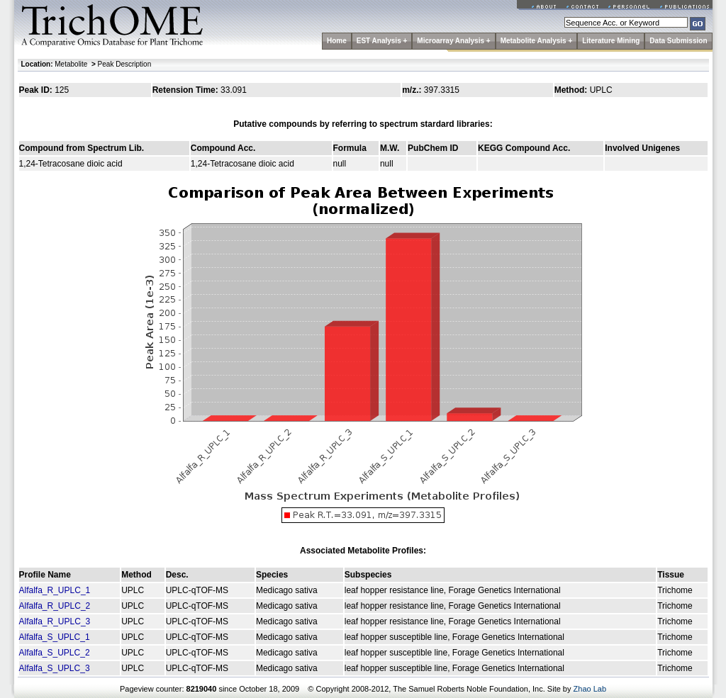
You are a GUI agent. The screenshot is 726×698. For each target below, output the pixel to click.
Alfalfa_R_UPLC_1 (55, 590)
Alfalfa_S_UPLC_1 (54, 637)
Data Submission (678, 41)
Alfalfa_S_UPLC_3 (54, 668)
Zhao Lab (590, 689)
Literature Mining (611, 41)
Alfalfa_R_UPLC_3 (55, 621)
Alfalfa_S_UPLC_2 (54, 653)
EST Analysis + (382, 41)
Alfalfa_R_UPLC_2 (55, 606)
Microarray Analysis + (453, 41)
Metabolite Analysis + (537, 41)
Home (337, 41)
